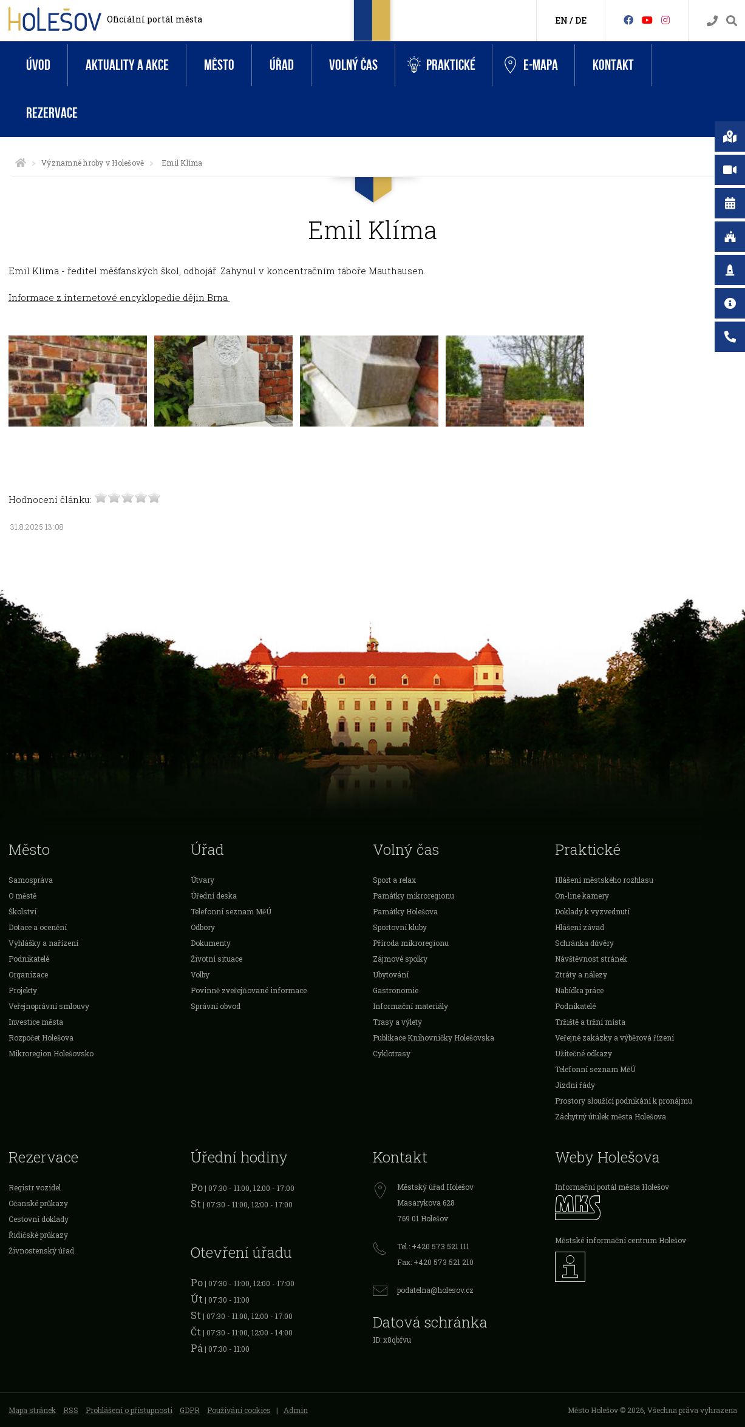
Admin (296, 1410)
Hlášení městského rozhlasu (604, 880)
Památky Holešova (405, 911)
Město (219, 65)
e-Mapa (531, 65)
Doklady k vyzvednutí (592, 911)
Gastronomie (395, 990)
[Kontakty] (712, 21)
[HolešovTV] (647, 19)
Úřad (282, 65)
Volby (200, 974)
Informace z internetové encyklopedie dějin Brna (119, 297)
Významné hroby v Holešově (92, 162)
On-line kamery (582, 895)
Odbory (203, 927)
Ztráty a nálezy (581, 974)
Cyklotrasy (391, 1053)
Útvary (202, 880)
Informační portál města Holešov (612, 1187)
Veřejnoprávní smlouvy (49, 1006)
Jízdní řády (575, 1085)
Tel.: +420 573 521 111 (433, 1246)
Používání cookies (239, 1410)
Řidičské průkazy (38, 1235)
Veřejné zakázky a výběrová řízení (614, 1037)
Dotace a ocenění (38, 927)
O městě (22, 895)
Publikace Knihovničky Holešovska (433, 1037)
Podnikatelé (29, 958)
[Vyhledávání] (731, 21)
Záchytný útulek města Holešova (610, 1116)
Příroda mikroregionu (411, 943)
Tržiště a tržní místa (590, 1022)
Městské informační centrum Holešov (620, 1240)
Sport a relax (394, 880)
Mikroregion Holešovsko (51, 1053)
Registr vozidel (35, 1187)
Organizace (28, 974)
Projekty (23, 990)
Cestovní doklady (39, 1219)
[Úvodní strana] (20, 162)
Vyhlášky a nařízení (43, 943)
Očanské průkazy (38, 1203)
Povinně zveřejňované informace (249, 990)
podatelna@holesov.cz (435, 1290)
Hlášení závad (579, 927)
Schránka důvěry (584, 943)
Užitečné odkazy (583, 1053)
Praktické (441, 65)
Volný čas (353, 65)
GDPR (190, 1410)
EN (561, 20)
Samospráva (31, 880)
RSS (70, 1410)
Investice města (36, 1022)
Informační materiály (410, 1006)
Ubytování (391, 974)
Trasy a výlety (397, 1022)
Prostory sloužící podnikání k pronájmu (623, 1100)
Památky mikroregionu (413, 895)
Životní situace (216, 958)
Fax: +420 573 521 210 (435, 1262)
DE (581, 20)
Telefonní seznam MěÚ (231, 911)
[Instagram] (665, 19)
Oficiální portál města (154, 19)
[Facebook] (628, 19)
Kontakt (613, 65)
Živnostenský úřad (41, 1250)
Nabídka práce (579, 990)
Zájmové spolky (400, 958)
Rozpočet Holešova (41, 1037)
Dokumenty (211, 943)
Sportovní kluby (400, 927)
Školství (22, 911)
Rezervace (52, 113)
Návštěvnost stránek (591, 958)
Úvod (38, 65)
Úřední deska (214, 895)
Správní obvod (215, 1006)
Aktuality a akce (127, 65)
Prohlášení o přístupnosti (129, 1410)
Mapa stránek (32, 1410)
